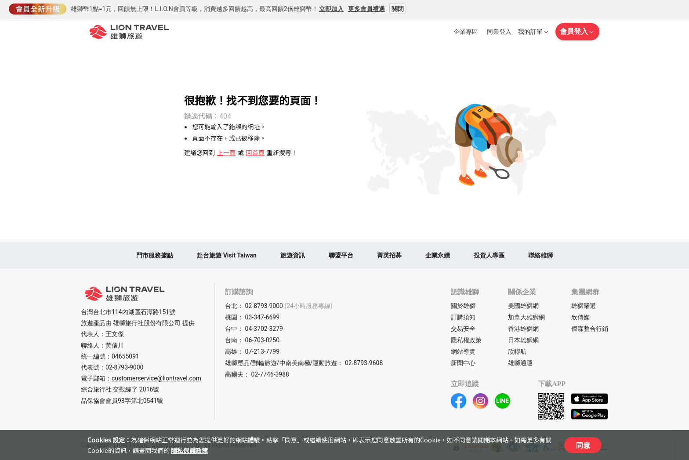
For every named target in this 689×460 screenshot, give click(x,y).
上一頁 (226, 152)
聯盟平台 (341, 255)
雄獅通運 (520, 362)
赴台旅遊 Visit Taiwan (227, 255)
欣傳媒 (580, 317)
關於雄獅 (463, 305)
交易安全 (463, 328)
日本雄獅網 (523, 340)
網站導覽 (463, 351)
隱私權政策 (466, 340)
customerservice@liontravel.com (156, 378)
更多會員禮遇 (366, 8)
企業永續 (437, 255)
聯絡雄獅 (540, 255)
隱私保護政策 (189, 450)
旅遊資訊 (292, 255)
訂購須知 (463, 317)
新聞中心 (463, 362)
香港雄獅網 (523, 328)
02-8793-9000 (124, 367)
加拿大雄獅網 (526, 317)
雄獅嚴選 (583, 305)
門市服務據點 (154, 255)
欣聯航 (517, 351)
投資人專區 (489, 255)
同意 (583, 445)
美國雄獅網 (523, 305)
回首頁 (255, 152)
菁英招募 (389, 255)
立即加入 (331, 8)
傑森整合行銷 (589, 328)
